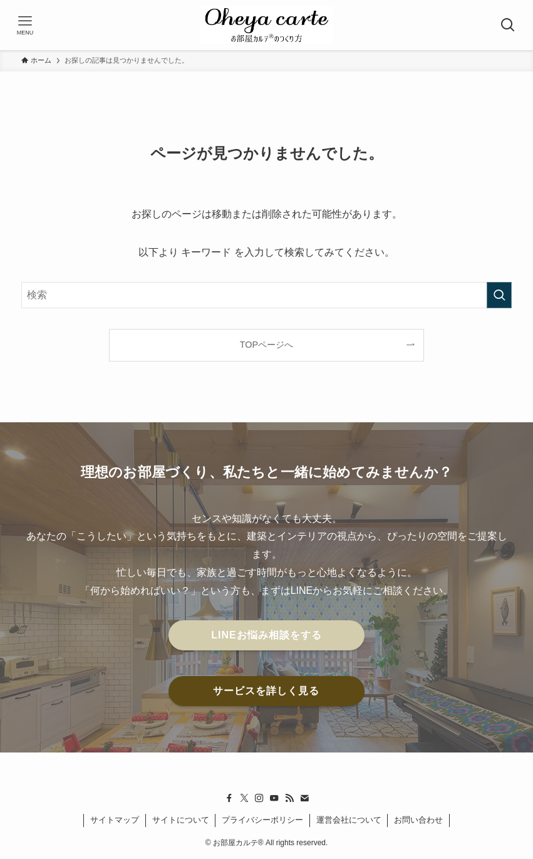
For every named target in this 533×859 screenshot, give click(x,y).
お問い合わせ (418, 820)
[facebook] (229, 798)
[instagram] (259, 798)
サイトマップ (114, 820)
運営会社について (348, 820)
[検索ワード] (266, 295)
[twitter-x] (244, 798)
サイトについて (180, 820)
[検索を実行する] (499, 295)
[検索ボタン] (508, 25)
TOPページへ (266, 345)
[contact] (304, 798)
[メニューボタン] (25, 25)
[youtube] (274, 798)
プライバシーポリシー (262, 820)
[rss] (289, 798)
